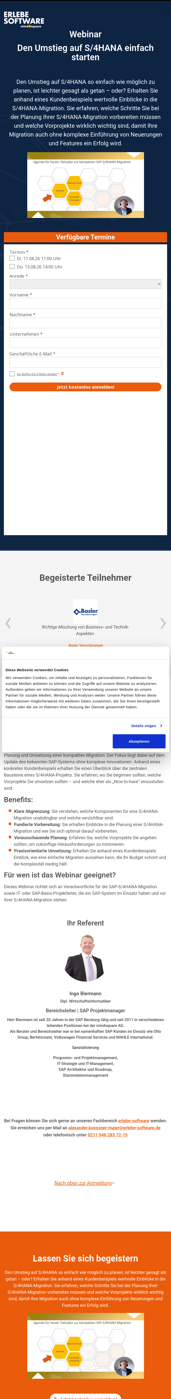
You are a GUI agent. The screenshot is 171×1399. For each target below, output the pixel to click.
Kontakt (96, 1322)
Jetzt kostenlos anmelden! (85, 1268)
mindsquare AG (99, 1334)
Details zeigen (143, 726)
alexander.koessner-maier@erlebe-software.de (114, 996)
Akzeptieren (139, 741)
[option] (85, 492)
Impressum (77, 1322)
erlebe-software (133, 989)
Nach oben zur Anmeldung (85, 1052)
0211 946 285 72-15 (108, 1003)
